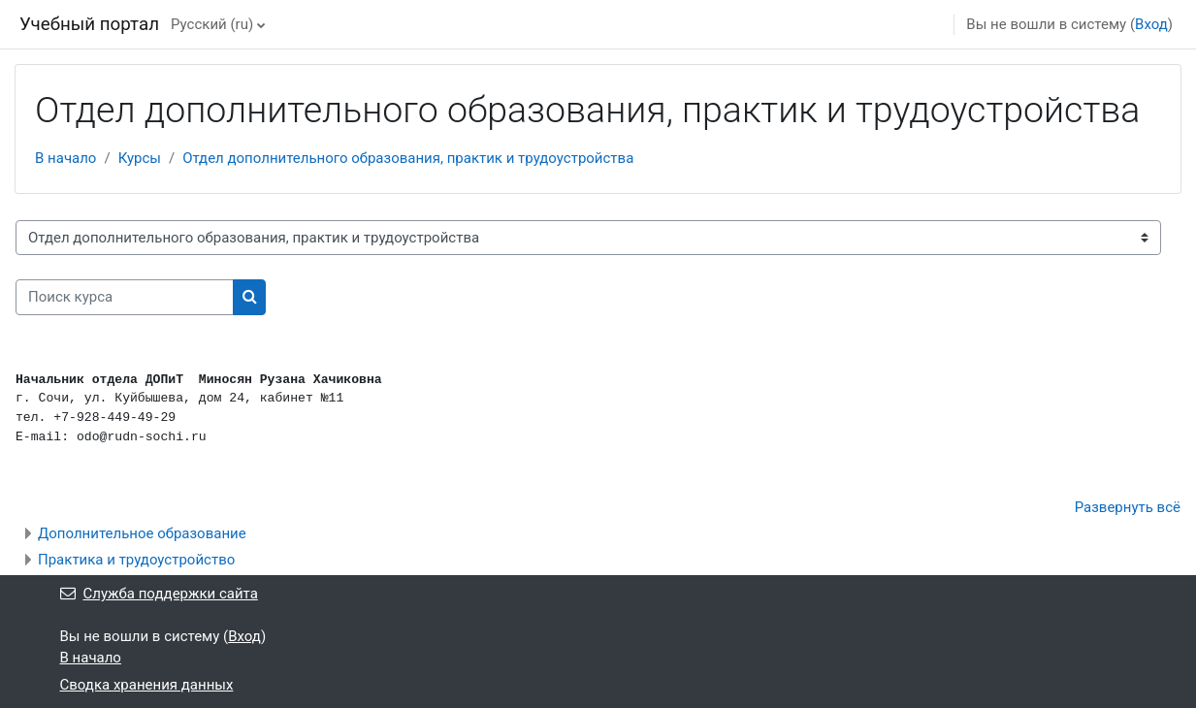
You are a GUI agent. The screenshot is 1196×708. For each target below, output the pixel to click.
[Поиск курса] (125, 297)
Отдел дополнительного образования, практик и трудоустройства (407, 158)
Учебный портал (89, 24)
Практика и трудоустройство (136, 559)
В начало (65, 158)
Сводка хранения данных (147, 684)
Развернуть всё (1127, 507)
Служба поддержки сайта (159, 593)
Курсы (139, 158)
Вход (1151, 24)
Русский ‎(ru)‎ (212, 24)
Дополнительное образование (142, 533)
